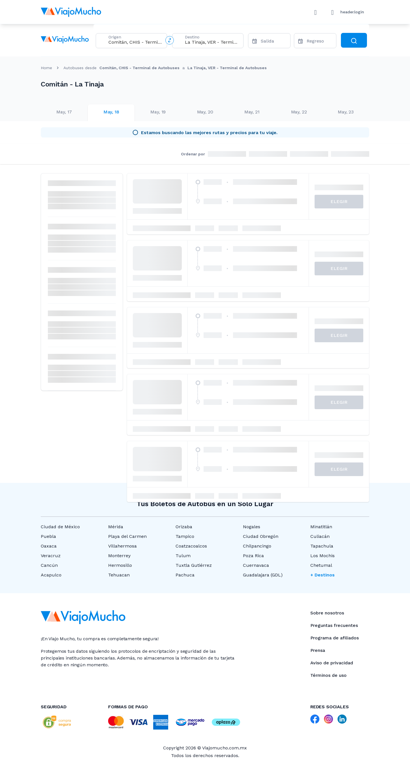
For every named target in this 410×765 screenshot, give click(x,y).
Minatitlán (321, 526)
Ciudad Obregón (260, 536)
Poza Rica (253, 555)
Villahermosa (122, 546)
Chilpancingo (257, 546)
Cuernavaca (256, 565)
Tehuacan (119, 575)
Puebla (48, 536)
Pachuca (185, 575)
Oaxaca (49, 546)
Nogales (251, 526)
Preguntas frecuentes (334, 625)
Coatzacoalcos (191, 546)
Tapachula (321, 546)
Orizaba (184, 526)
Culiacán (320, 536)
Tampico (185, 536)
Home (46, 67)
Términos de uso (328, 675)
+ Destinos (322, 575)
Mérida (115, 526)
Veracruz (51, 555)
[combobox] (135, 42)
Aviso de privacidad (331, 662)
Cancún (49, 565)
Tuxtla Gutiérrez (194, 565)
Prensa (317, 650)
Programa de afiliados (334, 638)
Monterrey (119, 555)
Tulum (183, 555)
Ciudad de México (60, 526)
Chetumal (321, 565)
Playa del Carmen (127, 536)
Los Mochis (322, 555)
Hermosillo (120, 565)
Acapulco (51, 575)
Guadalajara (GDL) (263, 575)
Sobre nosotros (327, 613)
